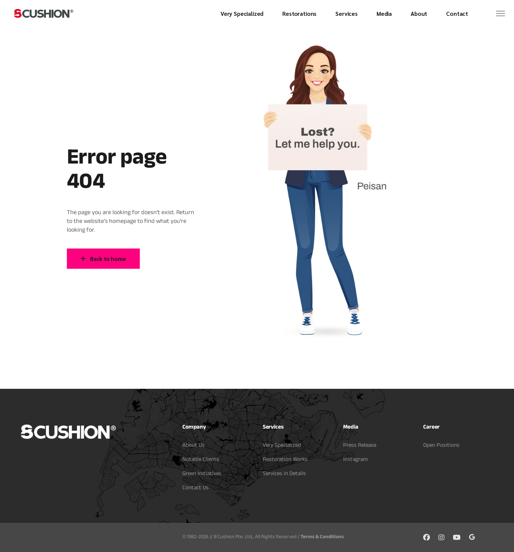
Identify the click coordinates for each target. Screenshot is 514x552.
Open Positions (441, 446)
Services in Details (284, 474)
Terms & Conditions (322, 537)
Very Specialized (282, 446)
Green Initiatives (202, 474)
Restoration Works (285, 460)
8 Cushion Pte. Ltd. (233, 537)
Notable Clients (200, 460)
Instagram (355, 460)
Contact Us (195, 488)
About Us (193, 446)
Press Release (359, 446)
